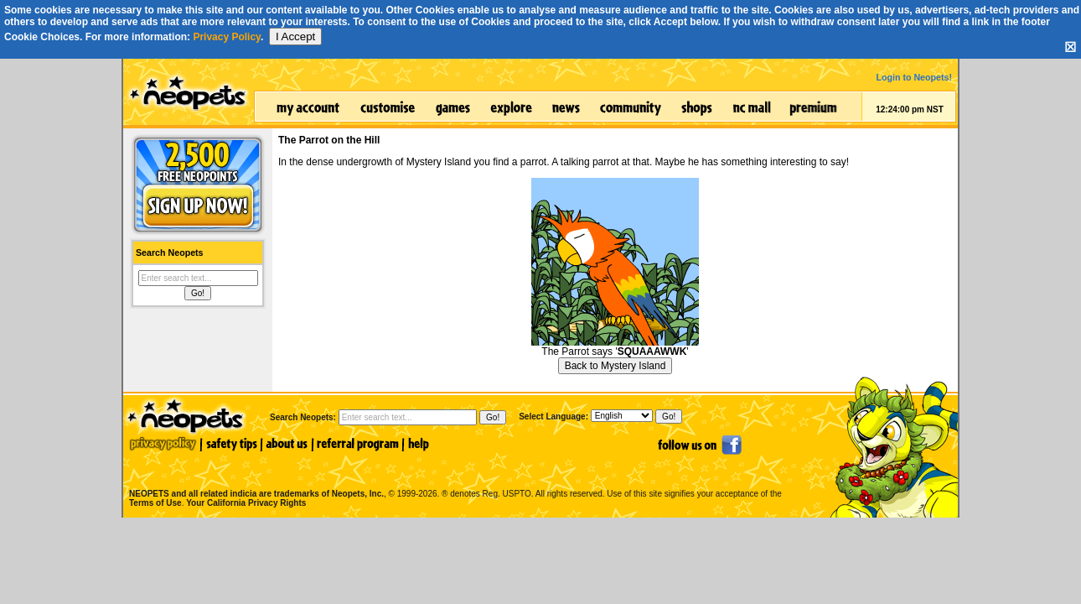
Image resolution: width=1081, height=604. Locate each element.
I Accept (295, 36)
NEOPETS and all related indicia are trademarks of (254, 476)
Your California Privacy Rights (246, 503)
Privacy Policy (227, 37)
